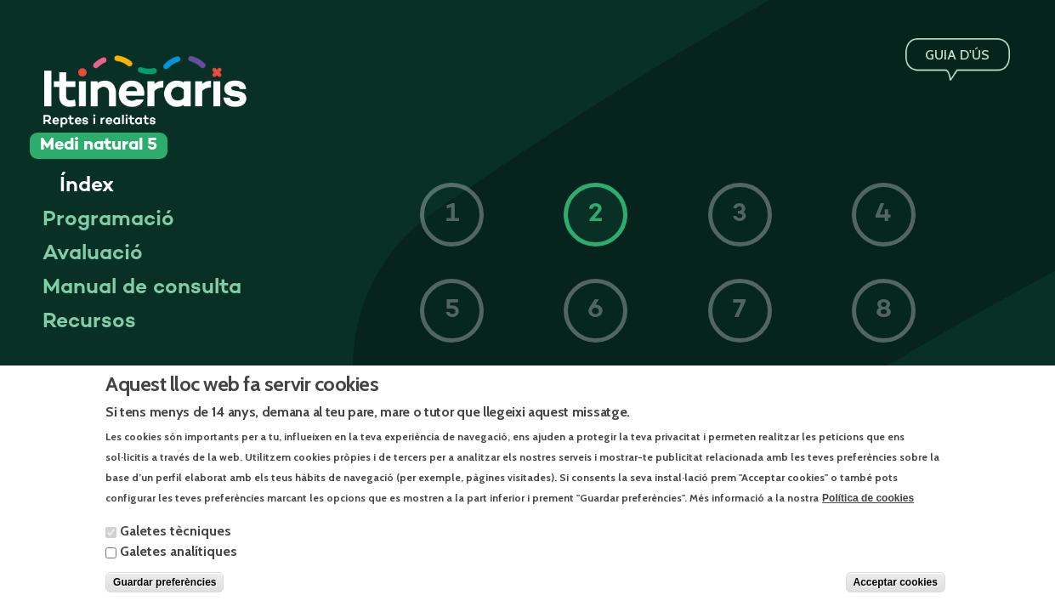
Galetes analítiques (178, 563)
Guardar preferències (164, 594)
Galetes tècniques (175, 543)
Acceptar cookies (896, 594)
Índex (87, 186)
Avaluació (93, 254)
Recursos (89, 322)
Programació (108, 220)
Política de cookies (868, 509)
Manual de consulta (142, 288)
